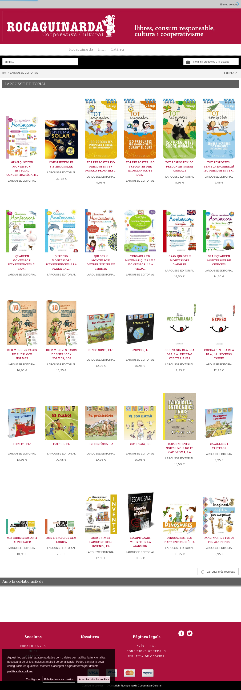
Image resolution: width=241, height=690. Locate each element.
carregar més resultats (221, 571)
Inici (101, 49)
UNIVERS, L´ (140, 350)
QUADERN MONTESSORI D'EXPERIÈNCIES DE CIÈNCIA (101, 262)
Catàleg (117, 49)
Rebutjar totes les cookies (58, 679)
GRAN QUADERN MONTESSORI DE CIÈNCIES (219, 260)
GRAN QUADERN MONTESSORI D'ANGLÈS (180, 260)
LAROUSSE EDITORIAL (22, 180)
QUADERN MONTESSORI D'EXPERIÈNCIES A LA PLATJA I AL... (61, 262)
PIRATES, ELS (22, 444)
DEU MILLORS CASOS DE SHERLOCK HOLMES (22, 354)
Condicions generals (146, 651)
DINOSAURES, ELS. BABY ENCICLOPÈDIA (179, 540)
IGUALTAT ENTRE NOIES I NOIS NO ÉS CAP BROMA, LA (179, 448)
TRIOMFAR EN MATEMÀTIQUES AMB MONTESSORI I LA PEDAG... (140, 262)
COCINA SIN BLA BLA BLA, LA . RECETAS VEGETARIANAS (179, 354)
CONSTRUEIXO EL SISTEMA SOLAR (61, 164)
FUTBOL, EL (61, 444)
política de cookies (19, 671)
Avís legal (147, 646)
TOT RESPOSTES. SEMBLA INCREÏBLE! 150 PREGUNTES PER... (219, 166)
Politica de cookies (146, 656)
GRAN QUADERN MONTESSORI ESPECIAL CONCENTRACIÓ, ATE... (22, 168)
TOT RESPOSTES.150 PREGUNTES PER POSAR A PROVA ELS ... (100, 166)
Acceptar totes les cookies (94, 679)
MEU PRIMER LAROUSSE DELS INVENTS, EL (100, 542)
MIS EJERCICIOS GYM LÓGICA (61, 540)
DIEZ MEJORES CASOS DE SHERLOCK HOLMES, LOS (61, 354)
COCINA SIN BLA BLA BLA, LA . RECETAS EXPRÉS (219, 354)
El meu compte (228, 4)
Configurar (33, 679)
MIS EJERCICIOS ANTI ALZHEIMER (22, 540)
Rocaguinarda (81, 49)
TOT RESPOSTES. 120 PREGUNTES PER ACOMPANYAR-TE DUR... (140, 168)
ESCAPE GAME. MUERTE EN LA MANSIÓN (140, 542)
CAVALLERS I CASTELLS (219, 446)
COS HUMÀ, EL (140, 444)
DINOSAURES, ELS (100, 350)
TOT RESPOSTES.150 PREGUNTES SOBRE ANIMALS (179, 166)
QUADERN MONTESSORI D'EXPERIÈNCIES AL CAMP (22, 262)
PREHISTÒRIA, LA (100, 444)
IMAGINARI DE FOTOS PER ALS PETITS (219, 540)
